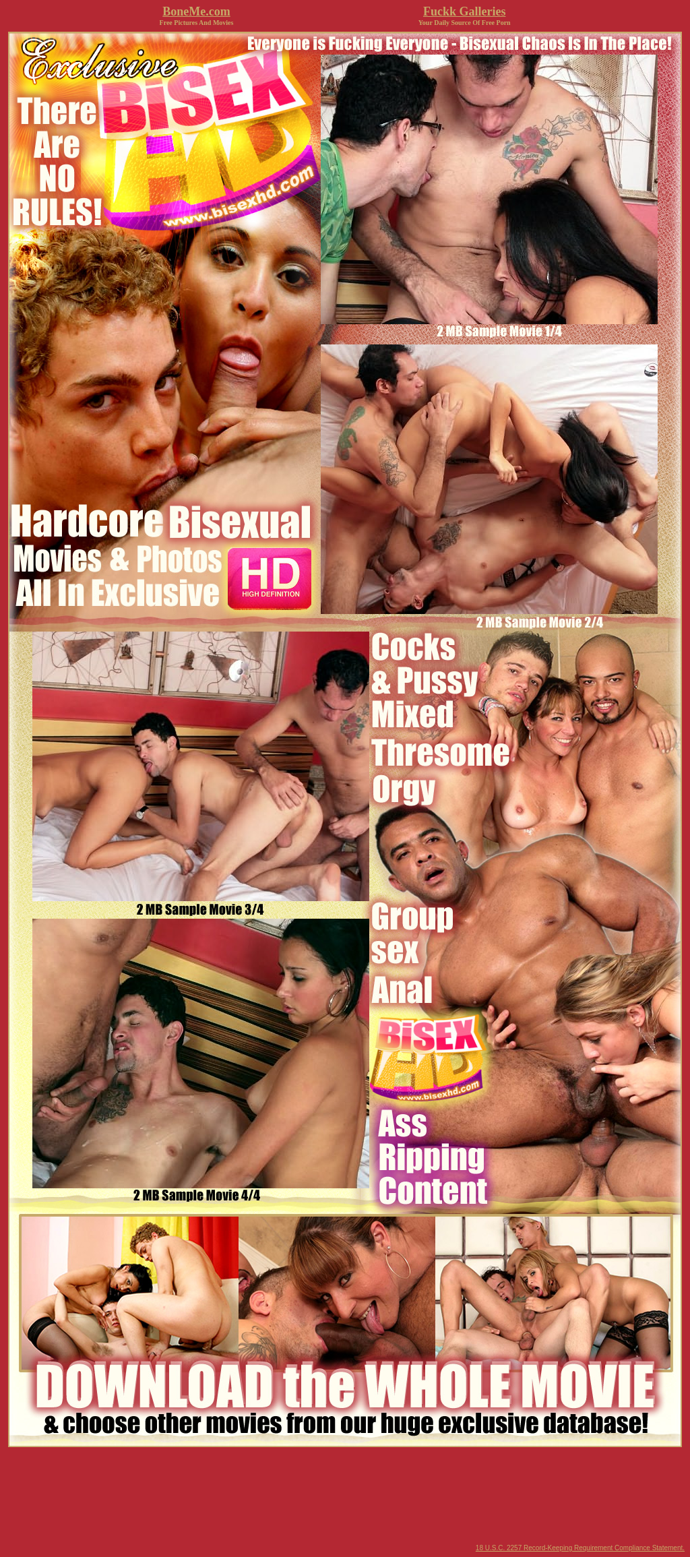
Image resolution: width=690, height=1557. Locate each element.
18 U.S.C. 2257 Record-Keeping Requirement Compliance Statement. (580, 1548)
